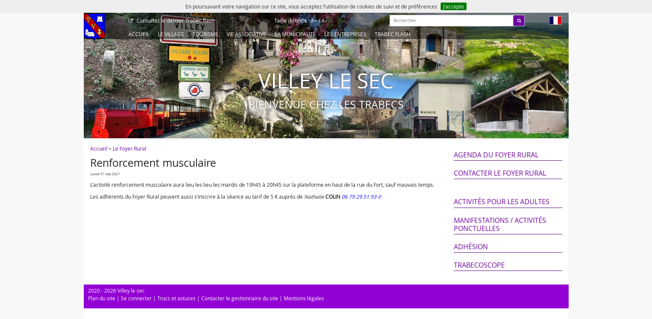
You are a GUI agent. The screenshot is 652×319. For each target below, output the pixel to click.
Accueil (138, 34)
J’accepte (453, 6)
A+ (314, 20)
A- (324, 20)
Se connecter (136, 298)
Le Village (171, 34)
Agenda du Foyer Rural (496, 155)
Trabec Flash (392, 34)
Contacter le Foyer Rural (500, 173)
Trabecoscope (479, 265)
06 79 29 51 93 (360, 196)
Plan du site (101, 298)
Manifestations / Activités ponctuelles (500, 224)
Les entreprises (345, 34)
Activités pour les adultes (502, 201)
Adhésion (471, 246)
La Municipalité (295, 34)
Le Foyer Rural (129, 148)
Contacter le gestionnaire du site (239, 298)
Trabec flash (174, 20)
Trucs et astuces (176, 298)
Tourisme (205, 34)
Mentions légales (304, 298)
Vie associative (246, 34)
